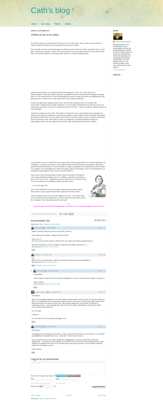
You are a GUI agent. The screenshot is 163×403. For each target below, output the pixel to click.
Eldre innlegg (102, 395)
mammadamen (41, 292)
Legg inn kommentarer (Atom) (48, 398)
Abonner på (43, 386)
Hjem (34, 24)
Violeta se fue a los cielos (50, 247)
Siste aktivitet (55, 224)
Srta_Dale (38, 228)
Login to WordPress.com (73, 376)
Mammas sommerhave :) (50, 262)
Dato (41, 224)
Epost (57, 379)
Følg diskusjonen (104, 220)
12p (48, 292)
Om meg (45, 24)
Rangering (47, 224)
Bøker (68, 24)
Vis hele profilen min (119, 70)
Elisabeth (38, 255)
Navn (32, 379)
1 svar (39, 265)
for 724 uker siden (51, 228)
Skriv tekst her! (68, 368)
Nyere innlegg (35, 395)
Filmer (57, 24)
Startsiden (69, 395)
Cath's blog (50, 10)
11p (43, 228)
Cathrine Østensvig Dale (45, 214)
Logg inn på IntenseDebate (60, 376)
